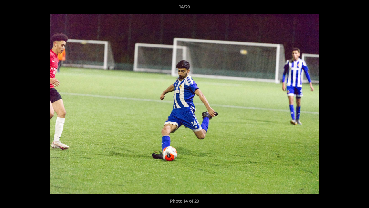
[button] (358, 8)
